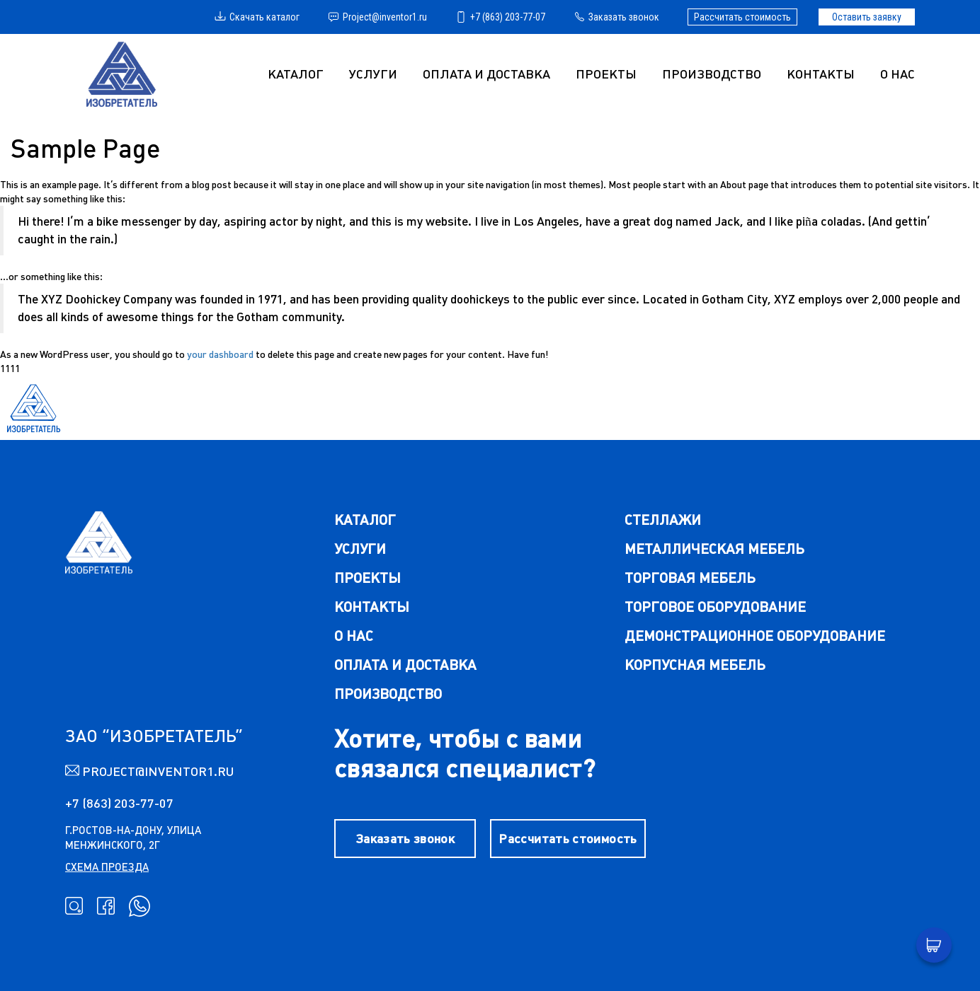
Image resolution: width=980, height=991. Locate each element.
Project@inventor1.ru (377, 17)
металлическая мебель (714, 548)
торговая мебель (690, 577)
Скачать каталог (257, 17)
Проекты (606, 73)
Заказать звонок (616, 17)
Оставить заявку (866, 17)
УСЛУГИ (373, 73)
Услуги (360, 548)
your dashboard (220, 354)
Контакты (821, 73)
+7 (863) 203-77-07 (500, 17)
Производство (711, 73)
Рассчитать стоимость (742, 17)
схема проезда (107, 867)
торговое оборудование (715, 606)
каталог (365, 519)
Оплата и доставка (486, 73)
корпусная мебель (695, 664)
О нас (897, 73)
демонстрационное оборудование (755, 635)
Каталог (296, 73)
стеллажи (663, 519)
